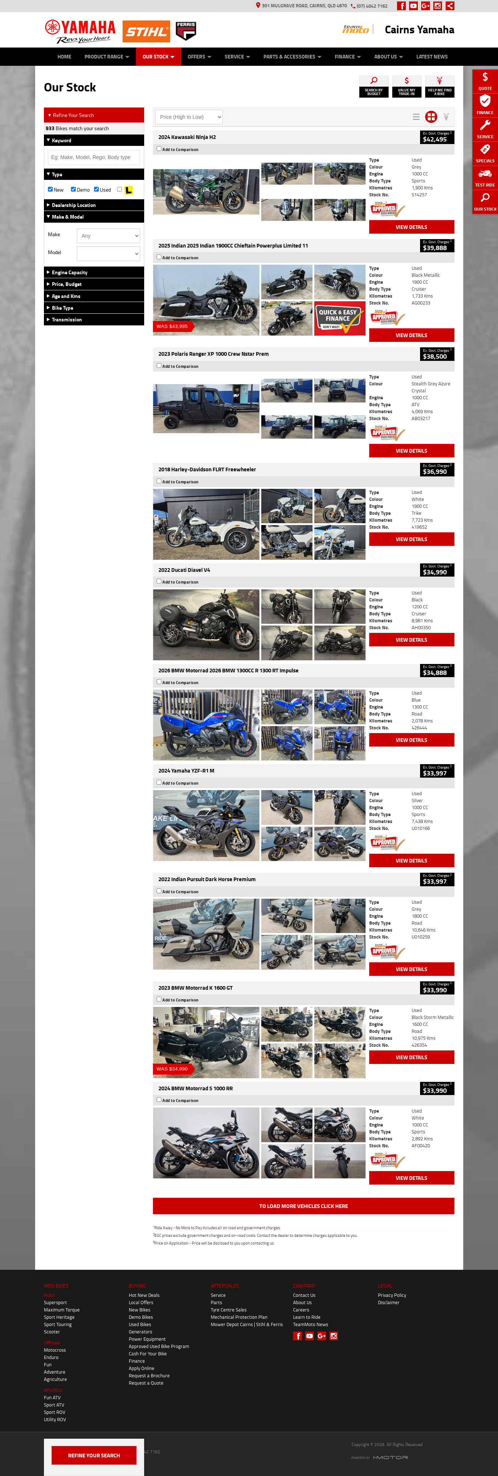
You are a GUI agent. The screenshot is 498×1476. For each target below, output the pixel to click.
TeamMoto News (310, 1324)
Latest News (432, 56)
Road (49, 1295)
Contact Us (304, 1295)
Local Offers (141, 1302)
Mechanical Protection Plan (239, 1317)
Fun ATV (52, 1397)
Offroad (52, 1342)
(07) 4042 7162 (372, 6)
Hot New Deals (144, 1295)
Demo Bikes (141, 1317)
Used (102, 189)
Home (64, 56)
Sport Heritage (59, 1317)
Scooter (52, 1331)
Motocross (55, 1350)
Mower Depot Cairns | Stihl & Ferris (247, 1324)
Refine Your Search (71, 115)
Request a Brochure (149, 1375)
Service (237, 56)
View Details (411, 227)
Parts (216, 1302)
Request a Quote (146, 1382)
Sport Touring (58, 1324)
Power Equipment (147, 1339)
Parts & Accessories (292, 56)
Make (54, 234)
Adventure (54, 1371)
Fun (48, 1364)
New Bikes (139, 1309)
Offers (199, 56)
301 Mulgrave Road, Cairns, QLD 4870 (301, 5)
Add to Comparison (180, 149)
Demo (80, 189)
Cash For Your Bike (148, 1353)
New (56, 189)
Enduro (51, 1357)
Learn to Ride (307, 1317)
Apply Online (141, 1368)
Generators (140, 1331)
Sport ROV (54, 1412)
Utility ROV (55, 1419)
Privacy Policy (392, 1295)
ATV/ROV (53, 1390)
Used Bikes (140, 1324)
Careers (301, 1309)
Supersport (55, 1302)
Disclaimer (389, 1302)
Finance (348, 56)
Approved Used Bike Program (159, 1346)
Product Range (107, 56)
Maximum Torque (62, 1309)
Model (54, 252)
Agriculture (55, 1379)
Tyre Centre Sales (229, 1309)
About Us (388, 56)
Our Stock (159, 56)
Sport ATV (54, 1404)
